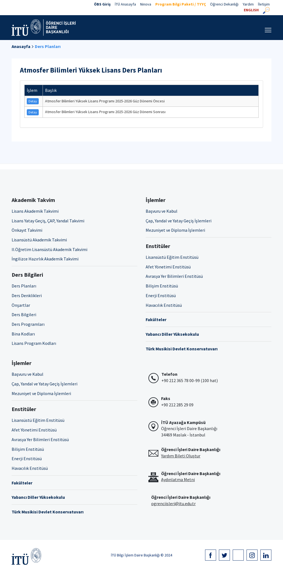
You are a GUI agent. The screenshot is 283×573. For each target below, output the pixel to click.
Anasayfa (21, 46)
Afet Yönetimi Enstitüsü (168, 267)
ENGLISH (251, 9)
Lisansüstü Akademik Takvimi (39, 239)
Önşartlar (21, 305)
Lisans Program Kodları (34, 343)
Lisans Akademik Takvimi (35, 211)
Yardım (248, 4)
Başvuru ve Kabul (161, 211)
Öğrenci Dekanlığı (224, 4)
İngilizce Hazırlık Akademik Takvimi (45, 259)
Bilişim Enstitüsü (162, 286)
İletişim (264, 4)
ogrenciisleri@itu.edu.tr (173, 503)
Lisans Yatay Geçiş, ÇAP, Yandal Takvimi (48, 220)
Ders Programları (28, 324)
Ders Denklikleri (27, 295)
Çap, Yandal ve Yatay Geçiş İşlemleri (178, 220)
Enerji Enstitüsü (161, 295)
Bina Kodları (23, 334)
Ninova (145, 4)
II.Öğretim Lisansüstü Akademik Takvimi (49, 249)
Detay (32, 101)
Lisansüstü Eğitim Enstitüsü (172, 257)
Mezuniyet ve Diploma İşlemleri (175, 230)
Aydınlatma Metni (178, 479)
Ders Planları (48, 46)
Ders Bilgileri (24, 314)
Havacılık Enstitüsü (164, 305)
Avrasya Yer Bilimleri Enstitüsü (174, 276)
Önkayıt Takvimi (27, 230)
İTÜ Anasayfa (125, 4)
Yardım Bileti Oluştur (180, 456)
